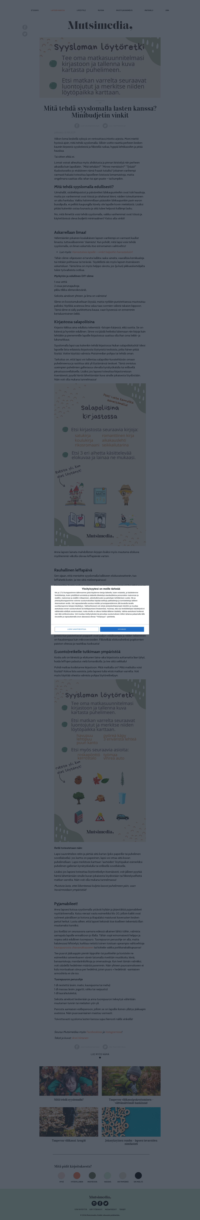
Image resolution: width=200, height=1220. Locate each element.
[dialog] (100, 610)
